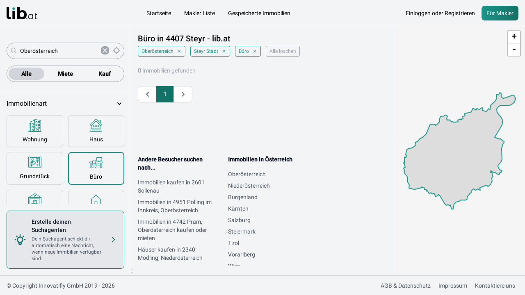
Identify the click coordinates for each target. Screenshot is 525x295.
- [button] (514, 49)
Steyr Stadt (210, 51)
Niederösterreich (249, 185)
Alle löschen (282, 51)
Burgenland (243, 197)
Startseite (158, 13)
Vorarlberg (241, 254)
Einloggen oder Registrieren (440, 13)
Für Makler (500, 13)
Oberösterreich (162, 51)
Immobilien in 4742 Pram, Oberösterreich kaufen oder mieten (172, 229)
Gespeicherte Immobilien (259, 13)
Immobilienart (65, 104)
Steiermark (242, 231)
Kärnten (238, 208)
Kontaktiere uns (495, 285)
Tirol (233, 243)
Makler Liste (199, 13)
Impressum (452, 285)
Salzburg (239, 220)
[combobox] (59, 50)
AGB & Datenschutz (406, 285)
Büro (248, 51)
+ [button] (514, 37)
